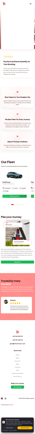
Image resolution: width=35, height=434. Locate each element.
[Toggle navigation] (31, 3)
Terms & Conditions (13, 430)
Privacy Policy (5, 430)
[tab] (12, 204)
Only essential (9, 427)
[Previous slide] (3, 188)
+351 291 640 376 (17, 340)
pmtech (11, 404)
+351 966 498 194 (17, 336)
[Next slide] (31, 188)
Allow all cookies (25, 427)
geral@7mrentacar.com (17, 343)
